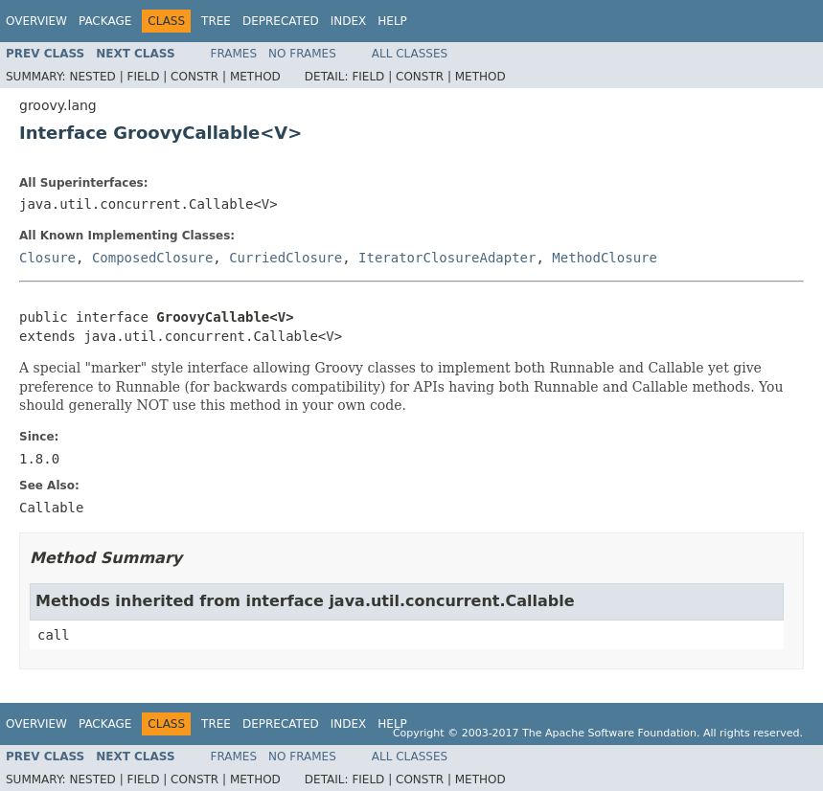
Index (349, 21)
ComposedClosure (152, 257)
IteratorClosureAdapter (447, 257)
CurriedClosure (285, 257)
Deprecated (280, 21)
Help (392, 21)
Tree (216, 21)
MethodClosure (604, 257)
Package (105, 21)
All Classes (409, 53)
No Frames (302, 53)
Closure (47, 257)
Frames (234, 53)
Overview (36, 21)
